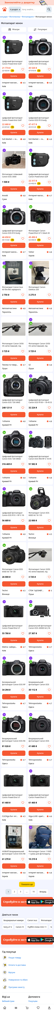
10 (34, 891)
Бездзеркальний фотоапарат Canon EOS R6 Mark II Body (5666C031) (13, 739)
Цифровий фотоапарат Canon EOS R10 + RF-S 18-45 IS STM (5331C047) (13, 514)
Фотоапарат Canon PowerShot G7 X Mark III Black (39, 232)
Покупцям (32, 1001)
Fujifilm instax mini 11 (37, 927)
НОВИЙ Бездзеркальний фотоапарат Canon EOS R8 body (13, 852)
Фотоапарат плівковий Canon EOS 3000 (12, 175)
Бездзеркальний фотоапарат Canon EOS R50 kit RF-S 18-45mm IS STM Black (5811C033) (39, 739)
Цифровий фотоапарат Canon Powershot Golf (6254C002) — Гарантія (39, 175)
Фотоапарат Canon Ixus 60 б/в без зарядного (12, 288)
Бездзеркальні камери (14, 920)
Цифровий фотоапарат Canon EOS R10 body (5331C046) (39, 119)
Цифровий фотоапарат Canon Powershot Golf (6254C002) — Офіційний (13, 62)
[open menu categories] (16, 1008)
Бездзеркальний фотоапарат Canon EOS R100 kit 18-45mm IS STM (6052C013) (40, 683)
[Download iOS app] (34, 901)
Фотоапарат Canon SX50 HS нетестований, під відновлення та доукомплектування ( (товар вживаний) (13, 344)
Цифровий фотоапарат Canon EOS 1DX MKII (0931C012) (12, 401)
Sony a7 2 (8, 927)
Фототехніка (14, 16)
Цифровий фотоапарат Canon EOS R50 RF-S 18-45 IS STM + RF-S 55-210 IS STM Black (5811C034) (40, 457)
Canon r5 (20, 927)
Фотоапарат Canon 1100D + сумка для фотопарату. (40, 852)
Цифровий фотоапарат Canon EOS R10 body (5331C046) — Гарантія (12, 232)
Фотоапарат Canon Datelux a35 (37, 288)
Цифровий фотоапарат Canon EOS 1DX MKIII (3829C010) (12, 457)
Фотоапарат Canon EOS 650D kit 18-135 (12, 570)
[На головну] (4, 10)
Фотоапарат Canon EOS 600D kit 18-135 (39, 514)
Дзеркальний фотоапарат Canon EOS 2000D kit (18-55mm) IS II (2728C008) (40, 627)
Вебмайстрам (8, 1001)
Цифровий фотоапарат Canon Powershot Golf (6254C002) (12, 119)
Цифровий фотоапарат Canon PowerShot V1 (12, 627)
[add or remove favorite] (22, 69)
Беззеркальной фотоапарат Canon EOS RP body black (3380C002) (13, 683)
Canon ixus (32, 920)
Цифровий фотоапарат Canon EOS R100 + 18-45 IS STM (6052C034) (40, 401)
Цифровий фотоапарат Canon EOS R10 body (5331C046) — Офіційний (39, 62)
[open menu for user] (49, 1008)
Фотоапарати (28, 16)
